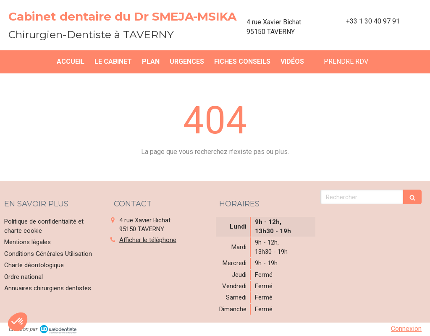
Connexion (406, 329)
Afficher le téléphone (147, 240)
